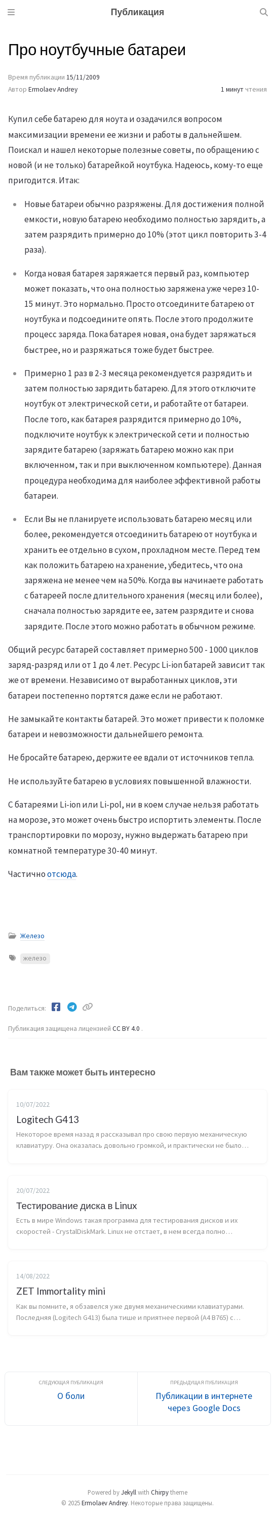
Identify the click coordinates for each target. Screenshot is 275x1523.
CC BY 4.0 (126, 1028)
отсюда (61, 873)
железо (35, 958)
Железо (32, 936)
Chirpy (160, 1492)
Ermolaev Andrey (52, 89)
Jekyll (128, 1492)
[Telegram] (73, 1007)
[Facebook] (57, 1007)
